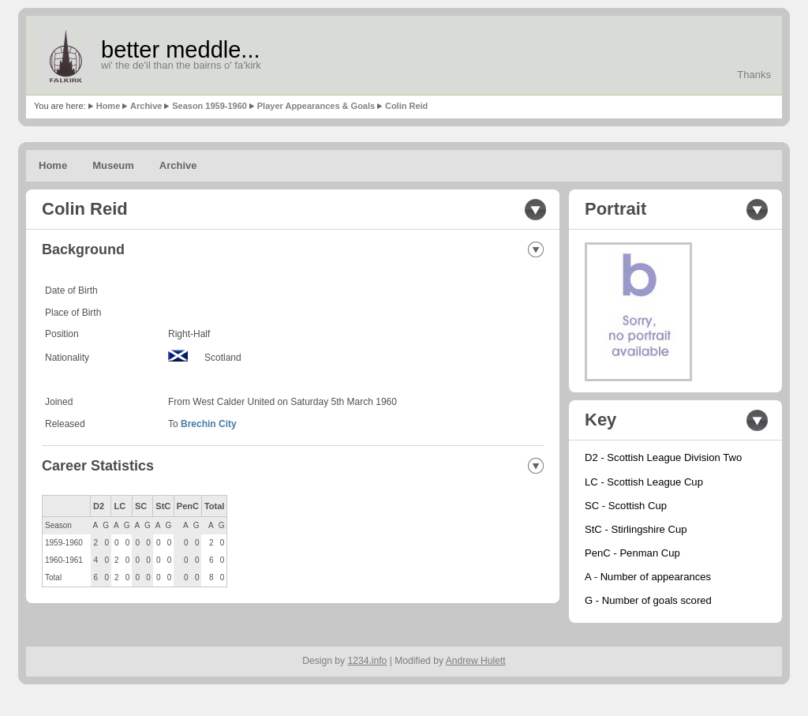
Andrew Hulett (476, 660)
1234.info (367, 660)
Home (108, 106)
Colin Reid (406, 106)
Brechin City (209, 423)
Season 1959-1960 (209, 106)
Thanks (754, 75)
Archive (146, 106)
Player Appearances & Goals (316, 106)
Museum (113, 165)
